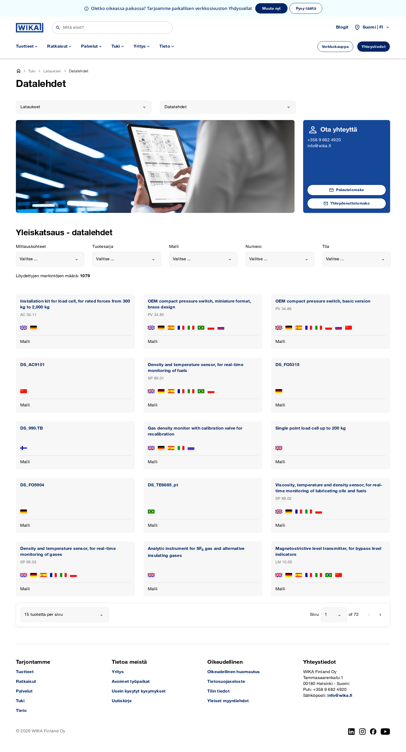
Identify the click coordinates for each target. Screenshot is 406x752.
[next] (380, 615)
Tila (326, 246)
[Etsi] (112, 27)
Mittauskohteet (31, 246)
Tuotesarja (102, 246)
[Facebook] (373, 731)
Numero (253, 246)
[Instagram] (362, 731)
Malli (174, 246)
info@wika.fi (319, 146)
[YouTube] (385, 731)
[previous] (369, 615)
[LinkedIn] (351, 731)
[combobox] (50, 259)
